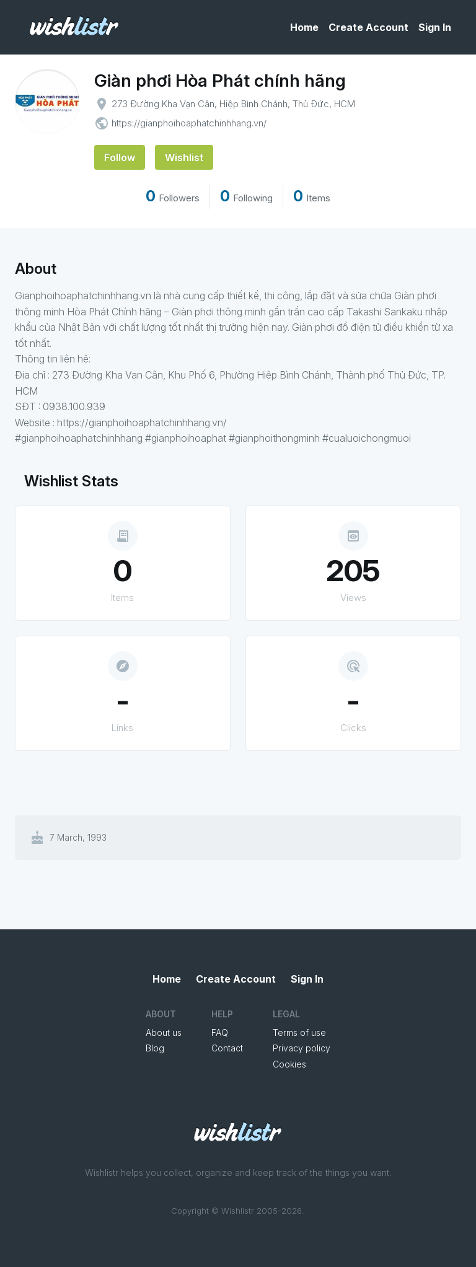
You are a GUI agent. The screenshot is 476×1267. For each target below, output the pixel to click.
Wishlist (184, 157)
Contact (227, 1048)
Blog (155, 1048)
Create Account (368, 27)
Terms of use (299, 1032)
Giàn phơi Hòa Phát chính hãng (220, 80)
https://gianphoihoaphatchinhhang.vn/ (189, 123)
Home (304, 27)
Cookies (289, 1064)
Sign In (434, 27)
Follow (119, 157)
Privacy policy (301, 1048)
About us (164, 1032)
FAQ (219, 1032)
